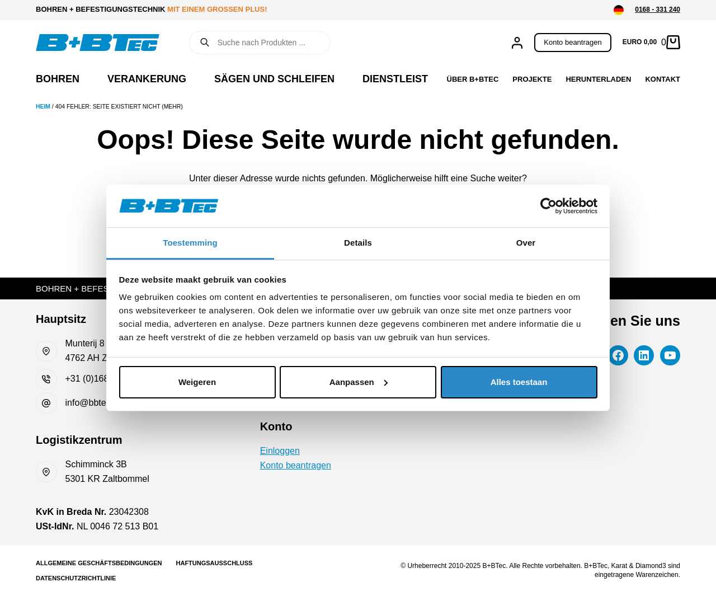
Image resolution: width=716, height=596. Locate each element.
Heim (43, 107)
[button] (619, 10)
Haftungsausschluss (214, 563)
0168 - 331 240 (657, 9)
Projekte (532, 79)
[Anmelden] (517, 43)
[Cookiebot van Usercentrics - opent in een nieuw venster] (548, 206)
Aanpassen (358, 382)
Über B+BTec (473, 79)
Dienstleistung (406, 79)
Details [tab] (358, 242)
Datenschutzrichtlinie (76, 578)
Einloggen (280, 451)
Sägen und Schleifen (274, 79)
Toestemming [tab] (190, 242)
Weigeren (197, 382)
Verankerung (146, 79)
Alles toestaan (519, 382)
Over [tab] (526, 242)
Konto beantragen (572, 42)
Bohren (57, 79)
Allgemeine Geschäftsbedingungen (99, 563)
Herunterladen (598, 79)
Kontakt (662, 79)
